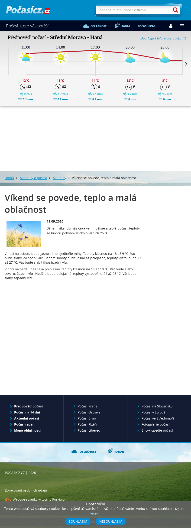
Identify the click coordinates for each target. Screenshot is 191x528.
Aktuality (59, 178)
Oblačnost (99, 26)
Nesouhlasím (110, 521)
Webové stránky (25, 499)
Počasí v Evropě (153, 412)
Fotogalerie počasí (156, 424)
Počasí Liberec (89, 430)
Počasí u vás (146, 26)
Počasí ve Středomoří (158, 418)
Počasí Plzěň (87, 424)
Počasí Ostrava (89, 412)
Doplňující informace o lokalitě (163, 38)
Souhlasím (78, 521)
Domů (9, 178)
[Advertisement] (95, 138)
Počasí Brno (87, 418)
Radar (125, 26)
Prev (4, 63)
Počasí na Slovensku (157, 406)
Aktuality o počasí (33, 178)
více (93, 513)
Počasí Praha (87, 406)
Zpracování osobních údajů (26, 490)
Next (186, 63)
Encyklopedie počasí (157, 430)
